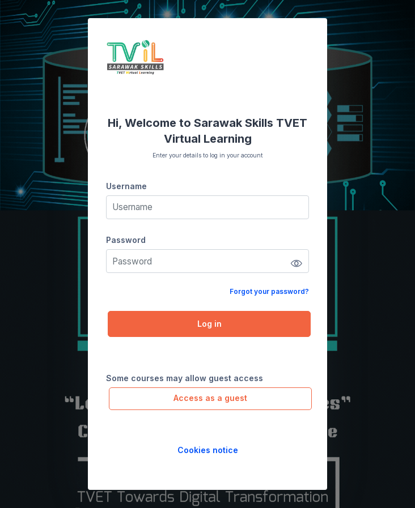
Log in (209, 323)
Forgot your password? (269, 291)
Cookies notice (207, 450)
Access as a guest (210, 398)
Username (126, 186)
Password (126, 240)
